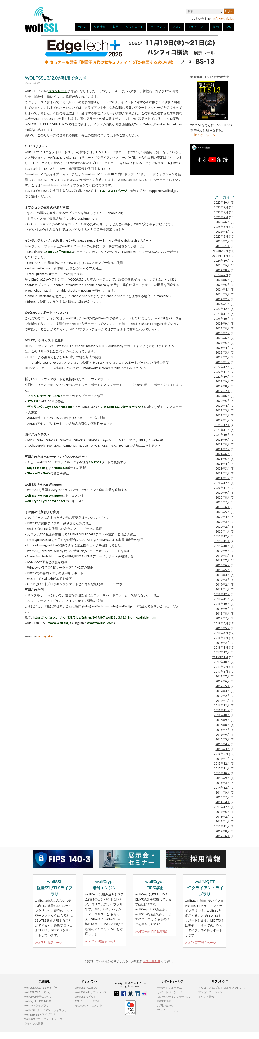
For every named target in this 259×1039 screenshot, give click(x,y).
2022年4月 (223, 405)
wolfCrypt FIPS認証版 (151, 931)
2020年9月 (223, 492)
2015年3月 (223, 782)
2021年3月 (223, 468)
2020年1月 (223, 531)
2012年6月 (223, 836)
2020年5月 (223, 512)
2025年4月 (223, 231)
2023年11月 (222, 314)
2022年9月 (223, 381)
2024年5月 (223, 284)
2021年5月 (223, 459)
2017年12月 (222, 652)
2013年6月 (223, 811)
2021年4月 (223, 463)
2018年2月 (223, 642)
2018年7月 (223, 618)
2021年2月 (223, 473)
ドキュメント (197, 27)
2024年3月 (223, 294)
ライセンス (157, 27)
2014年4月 (223, 802)
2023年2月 (223, 357)
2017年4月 (223, 691)
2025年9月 (221, 207)
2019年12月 (222, 536)
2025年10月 (222, 202)
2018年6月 (221, 623)
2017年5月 (223, 686)
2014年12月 (222, 787)
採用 (216, 27)
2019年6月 (223, 565)
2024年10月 (222, 260)
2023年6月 (223, 338)
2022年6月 (223, 396)
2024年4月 (223, 289)
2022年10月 (222, 376)
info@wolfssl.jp (223, 19)
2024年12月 (220, 251)
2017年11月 (220, 657)
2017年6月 (223, 681)
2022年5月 (223, 400)
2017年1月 (223, 700)
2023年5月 (223, 343)
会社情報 (99, 27)
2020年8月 (223, 497)
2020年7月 (223, 502)
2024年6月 (223, 280)
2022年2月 (223, 415)
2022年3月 (223, 410)
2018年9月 (223, 608)
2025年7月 (221, 217)
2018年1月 (221, 647)
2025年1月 (223, 246)
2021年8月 (223, 444)
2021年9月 (223, 439)
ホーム (82, 27)
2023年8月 (223, 328)
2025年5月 (221, 226)
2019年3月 (223, 579)
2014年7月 (223, 797)
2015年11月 (222, 768)
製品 (115, 27)
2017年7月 (223, 676)
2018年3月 (221, 638)
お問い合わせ (151, 961)
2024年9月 (223, 265)
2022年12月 (222, 367)
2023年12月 (222, 309)
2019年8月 (223, 555)
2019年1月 (223, 589)
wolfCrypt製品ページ (100, 941)
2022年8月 (223, 386)
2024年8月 (223, 270)
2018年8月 (223, 613)
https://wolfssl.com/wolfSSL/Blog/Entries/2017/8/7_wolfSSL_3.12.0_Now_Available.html (94, 617)
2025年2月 (223, 241)
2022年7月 (223, 391)
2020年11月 (222, 487)
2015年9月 (223, 778)
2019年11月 (222, 541)
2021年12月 (222, 425)
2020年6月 (223, 507)
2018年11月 (222, 599)
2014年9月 (223, 792)
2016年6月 (223, 734)
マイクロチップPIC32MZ (44, 396)
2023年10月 (222, 318)
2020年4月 (223, 516)
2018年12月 (222, 594)
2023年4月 (223, 347)
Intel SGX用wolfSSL (58, 252)
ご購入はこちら (201, 135)
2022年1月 (223, 420)
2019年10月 (222, 546)
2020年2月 (223, 526)
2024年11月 (220, 255)
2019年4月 (223, 575)
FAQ (228, 27)
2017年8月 (221, 671)
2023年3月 (223, 352)
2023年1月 (223, 362)
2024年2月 (223, 299)
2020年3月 (223, 521)
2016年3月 (223, 749)
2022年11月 (222, 371)
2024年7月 (221, 275)
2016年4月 (223, 744)
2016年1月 (223, 758)
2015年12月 (222, 763)
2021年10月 (222, 434)
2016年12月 (222, 705)
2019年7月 (223, 560)
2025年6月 (223, 222)
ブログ (176, 27)
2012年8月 (223, 831)
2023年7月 (223, 333)
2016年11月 (222, 710)
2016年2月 (221, 754)
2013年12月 (222, 807)
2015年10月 (222, 773)
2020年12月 (222, 483)
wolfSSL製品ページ (48, 943)
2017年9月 (221, 666)
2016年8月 (223, 725)
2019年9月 (223, 550)
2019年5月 (223, 570)
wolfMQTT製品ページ (200, 943)
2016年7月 (223, 729)
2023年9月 (223, 323)
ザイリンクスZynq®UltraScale (49, 407)
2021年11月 (222, 430)
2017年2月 (223, 695)
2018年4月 (221, 633)
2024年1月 (223, 304)
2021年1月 (223, 478)
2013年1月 (223, 821)
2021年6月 (223, 454)
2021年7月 (223, 449)
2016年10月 (222, 715)
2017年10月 (222, 662)
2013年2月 (223, 816)
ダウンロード (134, 27)
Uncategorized (45, 636)
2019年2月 (223, 584)
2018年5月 (223, 628)
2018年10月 (222, 604)
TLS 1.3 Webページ (113, 191)
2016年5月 (223, 739)
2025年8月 (221, 212)
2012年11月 (222, 826)
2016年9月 (223, 720)
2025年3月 (221, 236)
